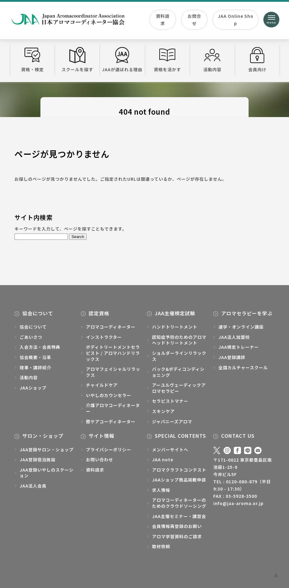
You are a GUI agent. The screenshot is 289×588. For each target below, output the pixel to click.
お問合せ (194, 19)
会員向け (257, 59)
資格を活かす (167, 59)
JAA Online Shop (235, 19)
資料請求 (163, 19)
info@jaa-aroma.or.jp (238, 503)
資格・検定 (32, 59)
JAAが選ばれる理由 (122, 59)
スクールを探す (77, 59)
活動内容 (212, 59)
